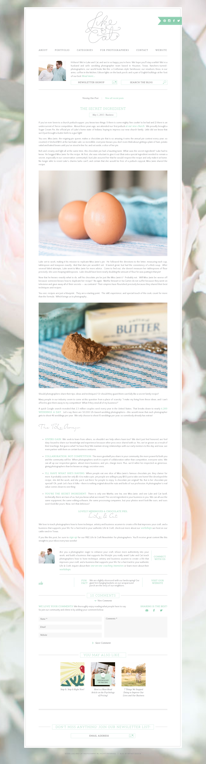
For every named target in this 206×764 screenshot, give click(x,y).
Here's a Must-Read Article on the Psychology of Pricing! (103, 679)
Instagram (169, 20)
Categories (85, 50)
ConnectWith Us (160, 557)
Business (109, 115)
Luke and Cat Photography (83, 754)
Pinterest (164, 20)
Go (114, 82)
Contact (142, 50)
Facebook (174, 20)
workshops (146, 528)
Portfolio (62, 50)
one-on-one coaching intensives (107, 565)
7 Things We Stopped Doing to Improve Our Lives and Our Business (134, 679)
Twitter (178, 20)
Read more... (88, 76)
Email (146, 610)
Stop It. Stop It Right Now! (72, 676)
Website (161, 50)
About (43, 50)
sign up (73, 537)
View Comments (103, 600)
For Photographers (114, 50)
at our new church (135, 126)
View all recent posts (114, 98)
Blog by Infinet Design (130, 754)
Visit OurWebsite (157, 581)
